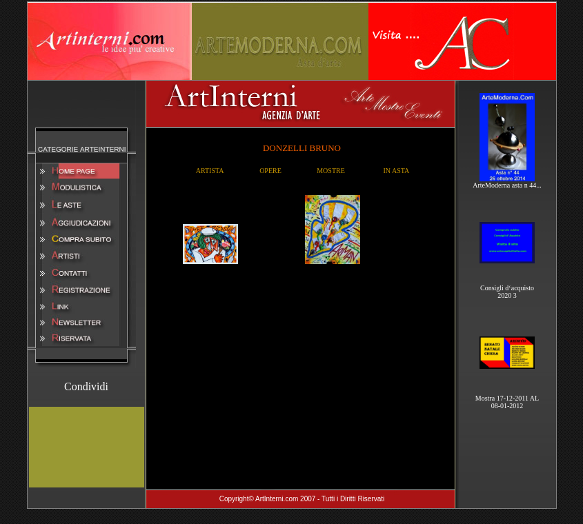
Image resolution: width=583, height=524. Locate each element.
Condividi (86, 386)
